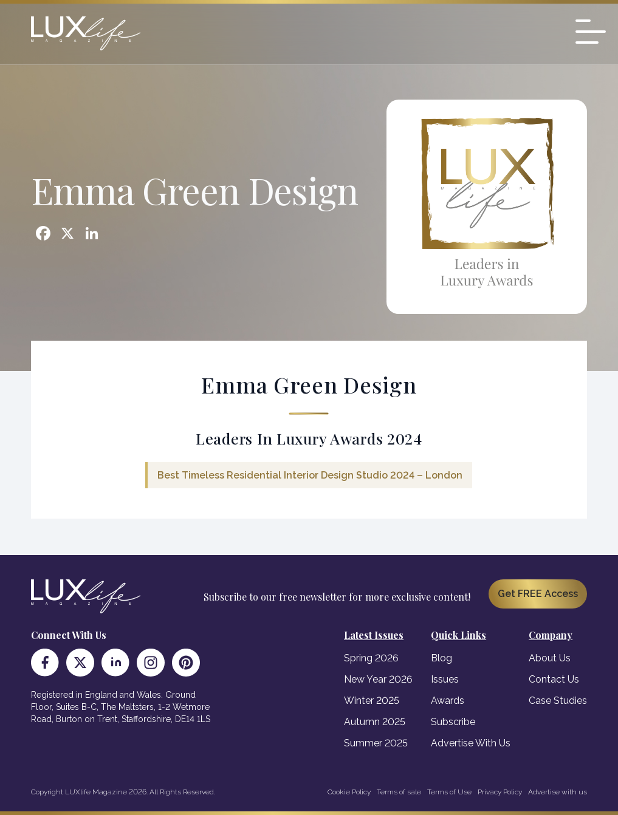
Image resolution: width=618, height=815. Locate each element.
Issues (445, 679)
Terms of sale (399, 792)
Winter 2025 (371, 700)
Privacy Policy (500, 792)
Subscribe (453, 722)
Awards (447, 700)
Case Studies (558, 700)
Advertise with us (557, 792)
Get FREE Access (538, 593)
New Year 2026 (378, 679)
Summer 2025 (376, 743)
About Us (550, 658)
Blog (441, 658)
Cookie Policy (349, 792)
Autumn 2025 (374, 722)
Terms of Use (449, 792)
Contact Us (554, 679)
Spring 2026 (371, 658)
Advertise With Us (470, 743)
